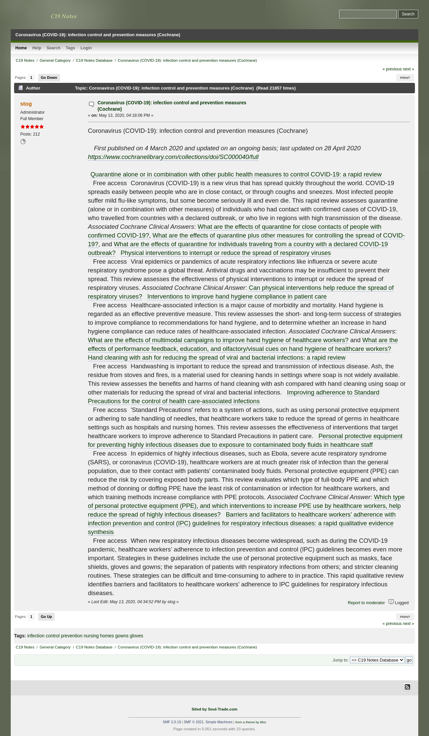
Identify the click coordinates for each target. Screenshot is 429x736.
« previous (392, 69)
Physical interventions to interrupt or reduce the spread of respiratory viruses (226, 252)
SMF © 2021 (193, 722)
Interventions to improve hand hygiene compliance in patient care (237, 296)
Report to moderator (366, 602)
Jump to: (340, 660)
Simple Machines (218, 722)
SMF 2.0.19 (172, 722)
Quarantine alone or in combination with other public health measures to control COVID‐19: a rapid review (236, 174)
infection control (43, 635)
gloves (136, 635)
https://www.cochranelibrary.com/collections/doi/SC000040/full (173, 156)
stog (26, 104)
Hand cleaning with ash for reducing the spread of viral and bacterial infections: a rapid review (217, 357)
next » (408, 69)
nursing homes (99, 635)
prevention (71, 635)
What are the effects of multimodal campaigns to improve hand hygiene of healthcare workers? (218, 340)
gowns (122, 635)
